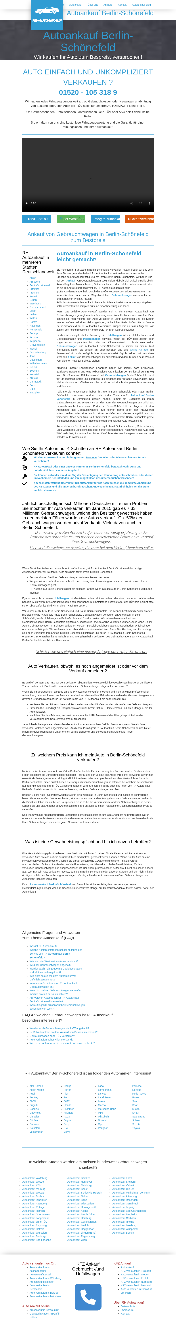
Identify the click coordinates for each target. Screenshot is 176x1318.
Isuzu (67, 1116)
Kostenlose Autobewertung (45, 1282)
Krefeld (34, 377)
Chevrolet (35, 1112)
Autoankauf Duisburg (41, 1264)
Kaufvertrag (111, 475)
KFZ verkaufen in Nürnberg (136, 1225)
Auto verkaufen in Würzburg (45, 1221)
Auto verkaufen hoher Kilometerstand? (51, 1039)
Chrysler (34, 1116)
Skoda (136, 1108)
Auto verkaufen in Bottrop (44, 1236)
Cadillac (34, 1108)
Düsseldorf (36, 359)
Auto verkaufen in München (45, 1239)
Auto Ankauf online (40, 1268)
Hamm (33, 321)
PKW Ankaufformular (41, 1279)
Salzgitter (35, 392)
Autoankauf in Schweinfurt (44, 1253)
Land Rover (104, 1097)
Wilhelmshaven (38, 363)
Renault (136, 1089)
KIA (66, 1128)
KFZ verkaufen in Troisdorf (136, 1214)
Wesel (33, 348)
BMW (33, 1101)
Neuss (33, 367)
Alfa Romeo (36, 1086)
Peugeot (103, 1128)
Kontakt (122, 4)
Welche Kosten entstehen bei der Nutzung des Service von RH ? (56, 953)
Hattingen (35, 325)
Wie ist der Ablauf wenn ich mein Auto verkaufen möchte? (62, 1043)
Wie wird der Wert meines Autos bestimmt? (54, 961)
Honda (67, 1105)
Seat (135, 1105)
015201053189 (37, 219)
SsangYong (138, 1116)
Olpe (32, 388)
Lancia (102, 1093)
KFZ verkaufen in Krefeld (135, 1221)
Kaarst (33, 296)
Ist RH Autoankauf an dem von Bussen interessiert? (63, 1032)
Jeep (66, 1124)
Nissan (102, 1120)
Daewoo (34, 1124)
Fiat (66, 1093)
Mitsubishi (103, 1116)
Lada (101, 1086)
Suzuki (136, 1124)
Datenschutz (128, 1249)
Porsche (137, 1086)
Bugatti (34, 1105)
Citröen (34, 1120)
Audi (32, 1093)
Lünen (33, 299)
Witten (33, 318)
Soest (33, 310)
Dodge (67, 1086)
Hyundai (68, 1112)
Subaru (136, 1120)
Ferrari (67, 1089)
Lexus (101, 1101)
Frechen (34, 292)
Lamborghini (105, 1089)
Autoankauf (75, 4)
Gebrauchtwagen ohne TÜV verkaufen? (52, 1035)
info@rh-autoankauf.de (107, 219)
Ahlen (33, 277)
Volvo (67, 1131)
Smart (135, 1112)
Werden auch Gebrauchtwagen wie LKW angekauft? (59, 1028)
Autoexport (36, 1271)
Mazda (102, 1105)
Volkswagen (36, 1131)
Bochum (34, 370)
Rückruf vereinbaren (141, 219)
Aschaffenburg (38, 352)
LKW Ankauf (37, 1275)
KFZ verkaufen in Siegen (135, 1218)
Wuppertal (35, 341)
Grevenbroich (37, 344)
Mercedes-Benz (107, 1108)
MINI (101, 1112)
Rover (135, 1097)
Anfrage (108, 4)
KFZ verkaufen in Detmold (136, 1229)
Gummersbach (38, 307)
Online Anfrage (139, 349)
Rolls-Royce (139, 1093)
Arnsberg (35, 281)
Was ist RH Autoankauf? (43, 946)
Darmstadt (35, 381)
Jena (32, 356)
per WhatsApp (72, 219)
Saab (135, 1101)
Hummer (69, 1108)
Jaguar (68, 1120)
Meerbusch (36, 303)
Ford (66, 1097)
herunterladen (60, 478)
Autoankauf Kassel (40, 1218)
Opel (101, 1124)
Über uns (93, 4)
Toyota (136, 1128)
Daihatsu (35, 1128)
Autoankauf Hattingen (42, 1225)
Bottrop (34, 333)
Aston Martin (37, 1089)
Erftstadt (34, 289)
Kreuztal (34, 374)
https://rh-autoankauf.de (85, 1314)
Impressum (127, 1253)
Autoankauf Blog (141, 4)
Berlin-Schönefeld (40, 285)
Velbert (34, 314)
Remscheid (36, 329)
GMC (67, 1101)
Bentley (34, 1097)
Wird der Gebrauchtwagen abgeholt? (50, 965)
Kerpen (34, 337)
